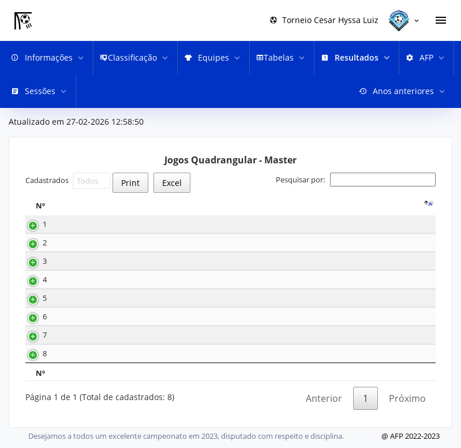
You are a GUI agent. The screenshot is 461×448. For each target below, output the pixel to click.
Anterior (324, 398)
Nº (40, 206)
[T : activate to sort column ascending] (175, 205)
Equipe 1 (252, 206)
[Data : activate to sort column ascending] (87, 205)
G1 (308, 206)
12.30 (127, 316)
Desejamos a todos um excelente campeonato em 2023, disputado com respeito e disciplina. (186, 436)
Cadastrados (67, 181)
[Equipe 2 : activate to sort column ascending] (402, 205)
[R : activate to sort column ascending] (209, 205)
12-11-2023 (87, 298)
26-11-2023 (87, 261)
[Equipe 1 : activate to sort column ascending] (259, 205)
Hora (132, 206)
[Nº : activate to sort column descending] (44, 205)
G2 (345, 206)
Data (82, 206)
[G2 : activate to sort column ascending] (349, 205)
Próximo (407, 398)
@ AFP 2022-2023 (410, 436)
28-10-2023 (87, 335)
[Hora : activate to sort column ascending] (136, 205)
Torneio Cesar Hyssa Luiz (323, 19)
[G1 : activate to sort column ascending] (312, 205)
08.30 (127, 224)
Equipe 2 (394, 206)
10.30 (127, 243)
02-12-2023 (87, 224)
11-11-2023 (87, 316)
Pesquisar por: (356, 179)
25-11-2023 (87, 279)
